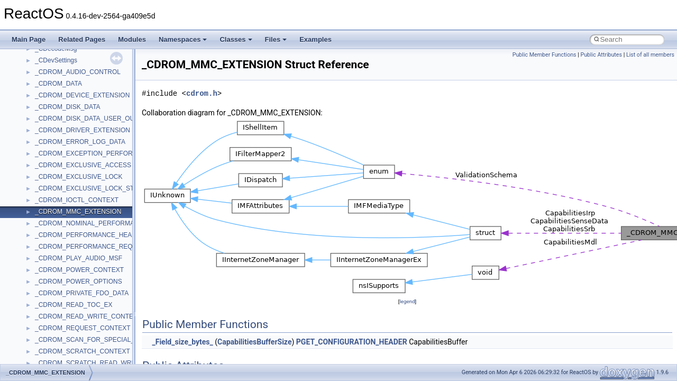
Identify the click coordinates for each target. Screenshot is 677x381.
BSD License (36, 206)
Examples (315, 39)
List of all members (650, 54)
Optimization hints (43, 182)
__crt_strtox (51, 322)
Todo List (30, 229)
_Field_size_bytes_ (182, 342)
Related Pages (81, 39)
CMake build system (46, 101)
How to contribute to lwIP (53, 89)
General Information (46, 217)
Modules (132, 39)
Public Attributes (601, 54)
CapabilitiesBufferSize (254, 342)
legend (407, 301)
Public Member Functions (545, 54)
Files (276, 39)
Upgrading (32, 66)
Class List (40, 287)
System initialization (46, 159)
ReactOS (22, 54)
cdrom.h (201, 93)
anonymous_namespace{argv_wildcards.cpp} (98, 357)
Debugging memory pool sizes (60, 124)
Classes (235, 39)
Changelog (33, 77)
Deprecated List (40, 240)
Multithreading (38, 171)
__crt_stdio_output (61, 310)
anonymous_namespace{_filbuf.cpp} (86, 345)
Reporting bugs (39, 136)
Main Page (28, 39)
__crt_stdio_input (59, 299)
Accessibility (52, 334)
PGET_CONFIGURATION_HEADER (351, 342)
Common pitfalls (40, 112)
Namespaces (183, 39)
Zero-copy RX (37, 147)
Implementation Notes (49, 194)
